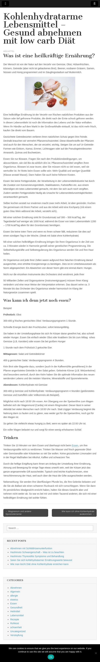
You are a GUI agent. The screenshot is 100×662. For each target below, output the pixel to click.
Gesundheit (16, 607)
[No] (95, 653)
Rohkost (14, 623)
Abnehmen (16, 587)
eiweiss (14, 599)
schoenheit (16, 627)
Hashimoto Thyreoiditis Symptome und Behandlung (37, 556)
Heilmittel (8, 51)
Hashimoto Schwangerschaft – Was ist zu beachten (37, 552)
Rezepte (14, 619)
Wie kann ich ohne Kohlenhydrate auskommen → (78, 512)
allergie (14, 595)
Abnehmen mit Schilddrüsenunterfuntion (31, 548)
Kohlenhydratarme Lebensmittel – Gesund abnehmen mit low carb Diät (43, 28)
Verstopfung (16, 635)
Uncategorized (17, 631)
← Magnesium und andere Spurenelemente (18, 512)
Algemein (15, 591)
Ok (50, 657)
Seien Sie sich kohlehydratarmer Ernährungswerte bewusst (41, 560)
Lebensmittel (17, 615)
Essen (75, 445)
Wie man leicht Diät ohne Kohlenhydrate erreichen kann (39, 564)
